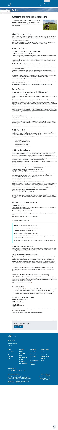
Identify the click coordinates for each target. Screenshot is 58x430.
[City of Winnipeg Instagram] (16, 371)
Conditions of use (46, 379)
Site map (43, 358)
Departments (33, 349)
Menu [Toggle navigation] (49, 4)
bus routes (23, 310)
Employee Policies (45, 356)
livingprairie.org (46, 290)
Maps (9, 358)
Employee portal (45, 349)
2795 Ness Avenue (16, 301)
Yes (16, 327)
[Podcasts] (19, 371)
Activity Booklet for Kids (20, 288)
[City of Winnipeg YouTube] (14, 371)
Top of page (54, 319)
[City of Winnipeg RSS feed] (22, 371)
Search (44, 4)
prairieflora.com (37, 136)
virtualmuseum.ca (49, 293)
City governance (23, 363)
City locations (33, 354)
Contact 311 (33, 351)
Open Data (10, 356)
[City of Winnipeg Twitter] (9, 371)
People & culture (23, 357)
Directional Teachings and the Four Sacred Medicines (34, 269)
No (20, 327)
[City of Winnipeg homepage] (12, 337)
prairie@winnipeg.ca (38, 167)
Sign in (46, 1)
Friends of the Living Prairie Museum (44, 291)
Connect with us (12, 368)
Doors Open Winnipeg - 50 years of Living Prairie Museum (26, 126)
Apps (9, 354)
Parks (15, 10)
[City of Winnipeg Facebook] (11, 371)
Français (40, 5)
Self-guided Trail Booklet (19, 216)
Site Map (2, 13)
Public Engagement (34, 360)
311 (14, 306)
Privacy (42, 360)
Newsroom (32, 364)
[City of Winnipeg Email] (24, 371)
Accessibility (11, 351)
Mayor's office (33, 362)
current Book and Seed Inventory (30, 250)
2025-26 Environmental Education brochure (21, 282)
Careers (42, 351)
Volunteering (44, 354)
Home (9, 349)
